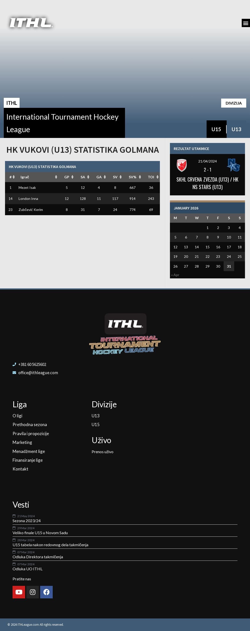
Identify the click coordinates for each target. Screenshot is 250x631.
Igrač (25, 177)
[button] (246, 23)
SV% (132, 177)
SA (83, 177)
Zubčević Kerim (31, 209)
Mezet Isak (27, 187)
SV (115, 177)
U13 (236, 129)
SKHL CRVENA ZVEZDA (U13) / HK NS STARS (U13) (207, 183)
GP (66, 177)
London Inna (28, 198)
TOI (151, 177)
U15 (216, 129)
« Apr (175, 275)
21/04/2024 (207, 161)
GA (99, 177)
